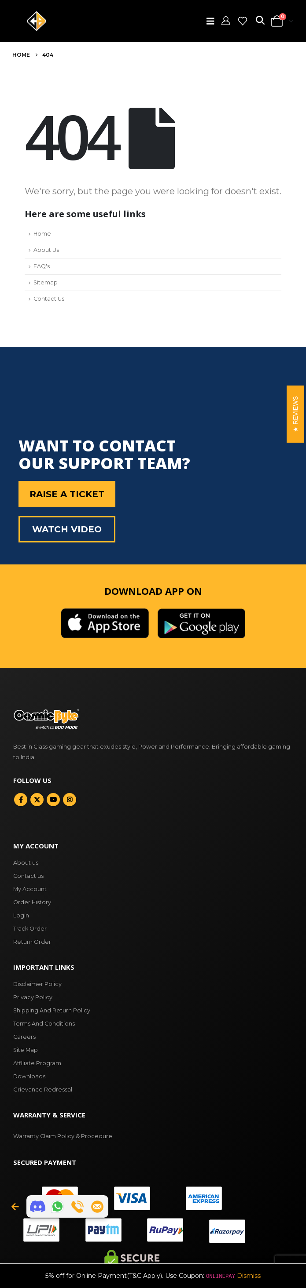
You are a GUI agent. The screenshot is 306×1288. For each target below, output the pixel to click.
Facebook (20, 799)
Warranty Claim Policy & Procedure (62, 1136)
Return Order (32, 942)
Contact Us (48, 298)
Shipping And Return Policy (51, 1010)
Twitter (37, 799)
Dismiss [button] (249, 1276)
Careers (24, 1036)
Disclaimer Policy (37, 984)
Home (42, 233)
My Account (30, 889)
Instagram (69, 799)
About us (25, 862)
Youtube (53, 799)
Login (21, 915)
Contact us (28, 876)
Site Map (25, 1050)
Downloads (29, 1076)
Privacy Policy (32, 997)
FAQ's (41, 266)
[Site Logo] (37, 21)
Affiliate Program (37, 1063)
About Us (46, 250)
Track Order (30, 928)
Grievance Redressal (42, 1089)
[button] (212, 21)
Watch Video (67, 529)
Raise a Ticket (66, 494)
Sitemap (45, 282)
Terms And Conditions (44, 1023)
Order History (32, 902)
